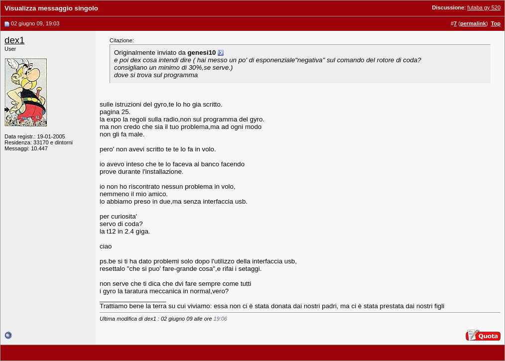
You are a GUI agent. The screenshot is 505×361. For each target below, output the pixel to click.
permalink (473, 23)
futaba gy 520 (484, 7)
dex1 (14, 40)
